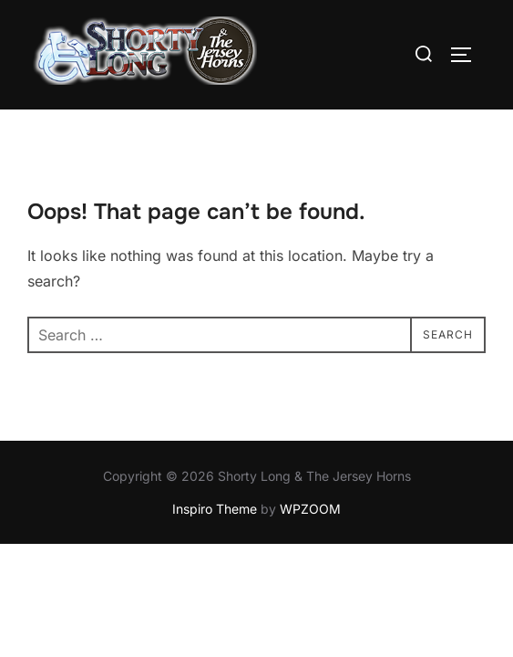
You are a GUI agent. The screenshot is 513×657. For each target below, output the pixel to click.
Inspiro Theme (214, 508)
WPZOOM (310, 508)
